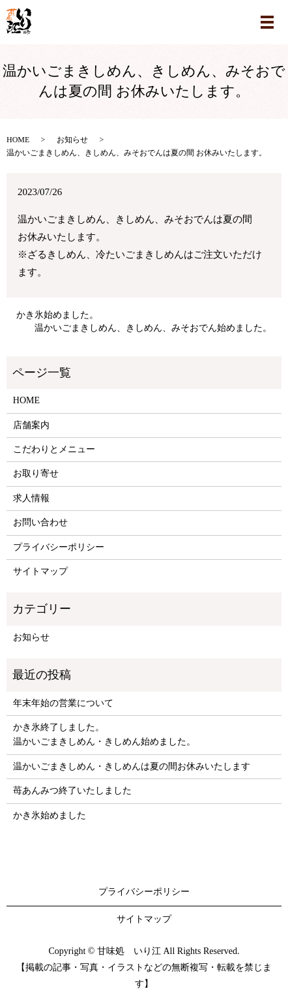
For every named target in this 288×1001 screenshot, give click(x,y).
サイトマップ (40, 571)
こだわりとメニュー (54, 449)
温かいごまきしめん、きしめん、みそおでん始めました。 (153, 328)
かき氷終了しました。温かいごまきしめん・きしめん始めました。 (104, 734)
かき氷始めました (49, 815)
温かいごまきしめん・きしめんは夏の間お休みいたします (131, 766)
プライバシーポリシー (58, 547)
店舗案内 (31, 425)
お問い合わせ (40, 522)
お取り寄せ (36, 473)
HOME (18, 139)
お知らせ (72, 139)
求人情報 (31, 498)
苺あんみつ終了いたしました (72, 790)
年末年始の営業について (63, 703)
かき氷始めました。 (57, 315)
